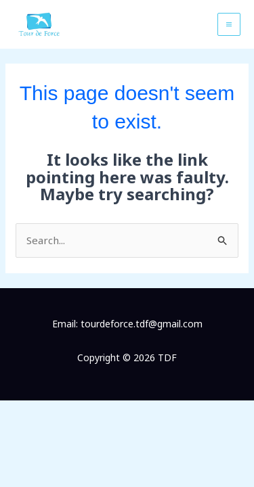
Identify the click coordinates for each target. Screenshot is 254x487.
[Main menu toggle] (229, 25)
